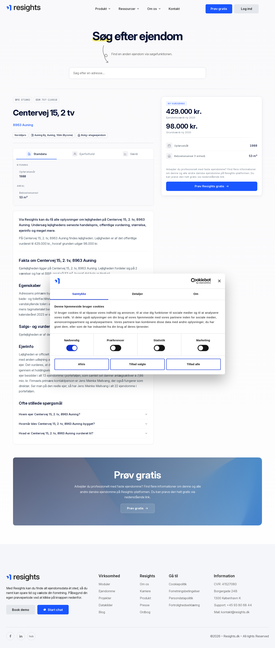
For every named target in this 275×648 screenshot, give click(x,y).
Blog (102, 612)
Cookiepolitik (178, 584)
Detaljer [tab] (137, 293)
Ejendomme (107, 591)
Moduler (104, 584)
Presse (145, 605)
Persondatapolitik (181, 598)
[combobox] (137, 73)
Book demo (20, 610)
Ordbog (145, 612)
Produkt (145, 598)
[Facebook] (10, 636)
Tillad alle (193, 364)
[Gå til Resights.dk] (23, 8)
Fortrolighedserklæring (184, 605)
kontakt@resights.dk (235, 612)
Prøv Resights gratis (212, 186)
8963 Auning (23, 125)
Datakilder (106, 605)
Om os (144, 584)
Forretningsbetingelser (184, 591)
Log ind (246, 9)
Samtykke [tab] (79, 293)
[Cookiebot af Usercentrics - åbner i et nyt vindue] (194, 281)
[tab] (36, 153)
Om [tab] (195, 293)
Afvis (81, 364)
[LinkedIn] (21, 636)
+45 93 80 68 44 (239, 605)
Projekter (105, 598)
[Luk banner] (219, 281)
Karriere (145, 591)
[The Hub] (31, 636)
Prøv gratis (219, 9)
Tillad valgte (137, 364)
